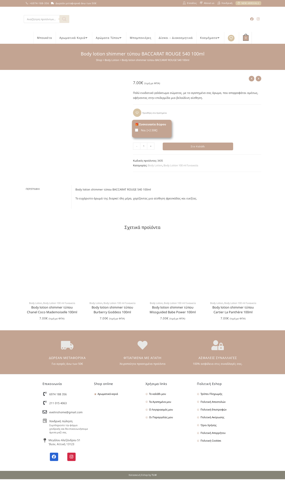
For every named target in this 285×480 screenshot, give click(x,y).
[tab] (47, 190)
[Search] (64, 19)
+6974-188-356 (39, 3)
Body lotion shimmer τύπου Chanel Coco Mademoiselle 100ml (52, 310)
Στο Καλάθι (198, 147)
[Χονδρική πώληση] (45, 421)
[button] (150, 113)
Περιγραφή (33, 189)
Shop (99, 60)
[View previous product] (251, 78)
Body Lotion (112, 60)
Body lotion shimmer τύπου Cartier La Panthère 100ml (233, 310)
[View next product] (258, 78)
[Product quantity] (143, 146)
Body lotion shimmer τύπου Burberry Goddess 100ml (112, 310)
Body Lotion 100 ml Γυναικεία (180, 166)
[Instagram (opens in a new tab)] (258, 19)
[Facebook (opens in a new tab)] (252, 19)
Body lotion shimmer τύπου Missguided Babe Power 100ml (173, 310)
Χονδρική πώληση (61, 422)
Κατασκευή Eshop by (143, 475)
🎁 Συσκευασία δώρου (150, 124)
